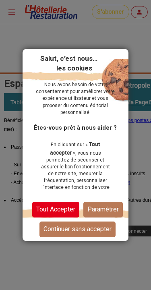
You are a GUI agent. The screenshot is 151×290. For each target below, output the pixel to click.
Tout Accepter (55, 209)
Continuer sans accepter (77, 229)
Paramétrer (103, 209)
